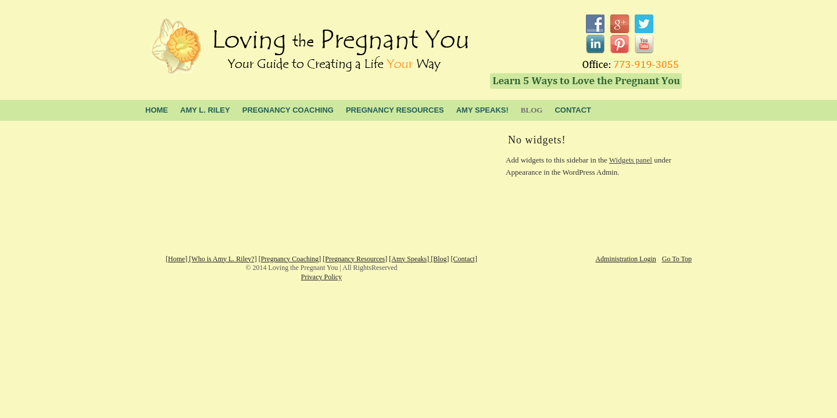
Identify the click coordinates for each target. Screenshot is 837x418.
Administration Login (625, 259)
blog (532, 110)
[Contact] (464, 259)
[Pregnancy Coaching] (290, 259)
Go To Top (677, 259)
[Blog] (440, 259)
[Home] (177, 259)
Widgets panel (630, 160)
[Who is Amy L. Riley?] (222, 259)
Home (156, 110)
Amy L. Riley (205, 110)
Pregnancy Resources (395, 110)
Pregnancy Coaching (288, 110)
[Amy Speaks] (410, 259)
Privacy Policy (321, 277)
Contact (573, 110)
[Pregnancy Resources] (355, 259)
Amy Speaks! (482, 110)
